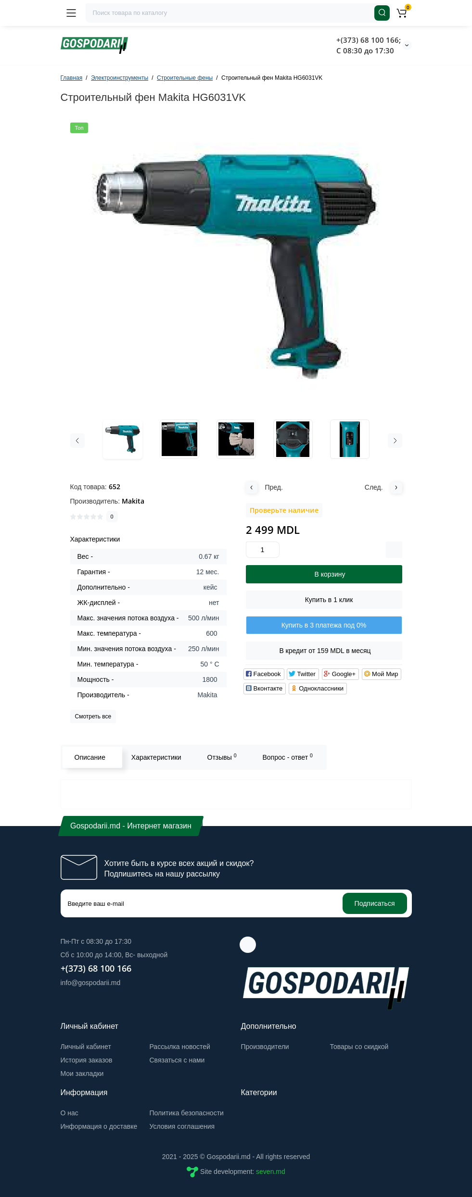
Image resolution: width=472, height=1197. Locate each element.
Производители (265, 1046)
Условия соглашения (182, 1126)
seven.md (270, 1171)
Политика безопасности (187, 1113)
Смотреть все (93, 716)
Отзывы (222, 757)
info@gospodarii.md (91, 983)
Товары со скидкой (359, 1046)
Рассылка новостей (180, 1046)
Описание (90, 757)
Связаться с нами (177, 1060)
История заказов (87, 1060)
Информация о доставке (99, 1126)
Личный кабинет (86, 1046)
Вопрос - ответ (287, 757)
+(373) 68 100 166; (368, 40)
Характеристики (156, 757)
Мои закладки (82, 1073)
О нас (69, 1113)
